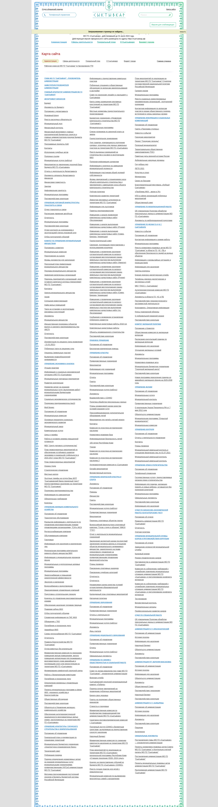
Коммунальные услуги (53, 431)
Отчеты (93, 377)
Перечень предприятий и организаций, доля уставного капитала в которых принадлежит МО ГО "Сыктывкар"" (63, 282)
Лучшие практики (51, 368)
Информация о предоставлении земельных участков (108, 79)
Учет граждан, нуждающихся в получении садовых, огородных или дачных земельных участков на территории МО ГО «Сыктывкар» (109, 145)
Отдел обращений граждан (52, 9)
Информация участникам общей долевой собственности (107, 174)
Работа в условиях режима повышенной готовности (61, 440)
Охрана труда (50, 466)
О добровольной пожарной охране (149, 316)
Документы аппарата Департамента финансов (59, 176)
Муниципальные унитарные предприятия (61, 379)
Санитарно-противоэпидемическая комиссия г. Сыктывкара (109, 721)
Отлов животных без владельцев (58, 649)
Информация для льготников (102, 207)
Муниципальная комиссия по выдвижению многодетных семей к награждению (108, 777)
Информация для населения (147, 267)
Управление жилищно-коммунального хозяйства (61, 508)
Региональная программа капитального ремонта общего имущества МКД (61, 552)
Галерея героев (141, 91)
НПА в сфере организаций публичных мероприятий (151, 197)
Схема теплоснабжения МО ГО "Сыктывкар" (63, 634)
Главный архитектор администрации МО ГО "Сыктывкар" (63, 93)
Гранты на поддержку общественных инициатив (105, 701)
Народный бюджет (97, 736)
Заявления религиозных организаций (60, 275)
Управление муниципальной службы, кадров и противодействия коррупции (152, 537)
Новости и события (143, 133)
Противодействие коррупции (56, 199)
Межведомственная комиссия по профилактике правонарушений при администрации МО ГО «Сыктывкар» (105, 713)
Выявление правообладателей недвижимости (57, 358)
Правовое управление (99, 340)
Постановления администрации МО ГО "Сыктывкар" (151, 757)
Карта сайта (171, 9)
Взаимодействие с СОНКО (101, 398)
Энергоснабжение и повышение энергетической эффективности (57, 576)
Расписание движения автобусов (58, 214)
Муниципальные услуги (145, 395)
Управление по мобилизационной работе (153, 207)
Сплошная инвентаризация (55, 301)
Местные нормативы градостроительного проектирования (107, 112)
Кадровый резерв (142, 554)
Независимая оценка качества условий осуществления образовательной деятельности (106, 587)
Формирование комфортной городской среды (63, 671)
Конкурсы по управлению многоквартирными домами (63, 599)
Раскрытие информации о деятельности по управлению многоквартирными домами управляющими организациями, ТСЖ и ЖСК (63, 525)
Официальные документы (101, 656)
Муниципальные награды (145, 607)
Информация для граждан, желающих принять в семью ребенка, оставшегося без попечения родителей (153, 487)
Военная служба (97, 678)
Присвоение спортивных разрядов (104, 568)
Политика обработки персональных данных (108, 402)
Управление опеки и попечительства (151, 465)
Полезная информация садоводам (104, 162)
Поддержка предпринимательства (58, 491)
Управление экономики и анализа (59, 364)
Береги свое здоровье (99, 695)
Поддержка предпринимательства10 (59, 403)
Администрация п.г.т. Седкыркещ (149, 703)
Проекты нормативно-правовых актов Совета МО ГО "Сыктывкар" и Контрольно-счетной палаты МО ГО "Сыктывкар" (154, 749)
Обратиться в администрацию (147, 414)
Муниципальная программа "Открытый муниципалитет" (151, 419)
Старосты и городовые (99, 706)
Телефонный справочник (59, 15)
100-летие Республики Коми (101, 443)
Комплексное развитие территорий (104, 196)
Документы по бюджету (54, 107)
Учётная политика (97, 192)
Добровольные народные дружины (149, 160)
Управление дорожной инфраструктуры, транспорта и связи (62, 204)
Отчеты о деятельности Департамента (60, 171)
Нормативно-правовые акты (147, 362)
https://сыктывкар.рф (136, 39)
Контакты (48, 148)
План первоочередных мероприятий (59, 462)
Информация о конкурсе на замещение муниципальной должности (106, 167)
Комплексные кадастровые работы (104, 328)
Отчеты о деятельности (99, 615)
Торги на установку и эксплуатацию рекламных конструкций (59, 310)
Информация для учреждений (102, 369)
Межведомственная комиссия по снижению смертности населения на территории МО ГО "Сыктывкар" (109, 743)
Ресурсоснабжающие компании (57, 531)
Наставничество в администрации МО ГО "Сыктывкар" (152, 563)
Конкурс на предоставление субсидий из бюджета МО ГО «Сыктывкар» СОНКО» (107, 763)
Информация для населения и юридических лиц (63, 545)
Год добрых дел (141, 164)
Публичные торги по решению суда (59, 349)
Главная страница (164, 61)
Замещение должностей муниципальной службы (152, 548)
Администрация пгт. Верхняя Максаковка (153, 662)
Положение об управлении (55, 411)
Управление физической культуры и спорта (105, 478)
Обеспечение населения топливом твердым (63, 605)
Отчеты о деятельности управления (150, 438)
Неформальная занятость (55, 190)
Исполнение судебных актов (56, 152)
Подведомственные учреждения (103, 361)
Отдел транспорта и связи (55, 209)
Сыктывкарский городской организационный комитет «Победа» (108, 683)
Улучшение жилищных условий (148, 350)
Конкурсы (48, 503)
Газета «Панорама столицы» (147, 129)
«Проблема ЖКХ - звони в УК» (148, 192)
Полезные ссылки (51, 156)
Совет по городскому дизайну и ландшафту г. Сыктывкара (109, 96)
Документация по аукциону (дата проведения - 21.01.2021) (63, 343)
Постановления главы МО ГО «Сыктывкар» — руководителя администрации (153, 741)
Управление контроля (144, 429)
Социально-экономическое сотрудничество (62, 399)
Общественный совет (144, 203)
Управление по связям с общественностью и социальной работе (108, 661)
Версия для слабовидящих (163, 25)
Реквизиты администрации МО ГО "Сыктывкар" (149, 522)
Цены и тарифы (51, 435)
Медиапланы (140, 177)
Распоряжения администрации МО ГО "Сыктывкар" (151, 771)
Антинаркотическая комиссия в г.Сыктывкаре (109, 465)
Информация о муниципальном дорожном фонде (62, 558)
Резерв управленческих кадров (148, 558)
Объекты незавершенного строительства (107, 332)
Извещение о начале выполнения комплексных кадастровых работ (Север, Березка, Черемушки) (107, 234)
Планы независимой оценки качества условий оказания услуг (105, 407)
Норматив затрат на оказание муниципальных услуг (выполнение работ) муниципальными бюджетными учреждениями (62, 391)
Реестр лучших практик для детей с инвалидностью (105, 770)
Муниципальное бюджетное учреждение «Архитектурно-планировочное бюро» (61, 745)
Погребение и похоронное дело (57, 626)
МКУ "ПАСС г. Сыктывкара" (146, 286)
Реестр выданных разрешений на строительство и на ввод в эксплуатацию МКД (107, 155)
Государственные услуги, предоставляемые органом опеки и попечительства (153, 478)
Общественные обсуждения (56, 699)
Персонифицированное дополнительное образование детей (107, 414)
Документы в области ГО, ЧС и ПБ (149, 297)
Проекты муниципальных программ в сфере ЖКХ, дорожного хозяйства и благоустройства (63, 692)
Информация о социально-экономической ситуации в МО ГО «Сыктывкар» (62, 373)
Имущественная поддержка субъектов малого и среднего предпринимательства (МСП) (61, 327)
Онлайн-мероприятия (99, 469)
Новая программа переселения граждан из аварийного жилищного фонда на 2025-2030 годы (153, 380)
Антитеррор (140, 732)
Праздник (139, 728)
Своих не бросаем (142, 181)
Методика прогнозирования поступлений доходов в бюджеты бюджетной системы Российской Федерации (61, 777)
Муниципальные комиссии (55, 252)
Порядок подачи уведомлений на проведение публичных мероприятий (105, 690)
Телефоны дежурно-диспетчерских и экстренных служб (150, 280)
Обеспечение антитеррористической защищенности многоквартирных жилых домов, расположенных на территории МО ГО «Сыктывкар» (62, 718)
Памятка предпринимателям (102, 211)
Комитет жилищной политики (148, 324)
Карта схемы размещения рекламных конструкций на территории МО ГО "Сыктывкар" (105, 104)
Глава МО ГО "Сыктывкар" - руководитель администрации (62, 80)
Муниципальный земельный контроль (151, 457)
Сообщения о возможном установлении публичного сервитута (106, 318)
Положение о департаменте (56, 111)
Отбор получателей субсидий (56, 237)
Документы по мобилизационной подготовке (153, 220)
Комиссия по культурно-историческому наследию (106, 429)
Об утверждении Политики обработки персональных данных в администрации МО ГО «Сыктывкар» (153, 213)
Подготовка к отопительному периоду (60, 594)
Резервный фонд (51, 115)
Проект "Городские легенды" (147, 141)
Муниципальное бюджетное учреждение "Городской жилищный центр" (152, 367)
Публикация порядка (53, 755)
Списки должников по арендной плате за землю (107, 133)
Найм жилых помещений (54, 305)
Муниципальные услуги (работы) (58, 160)
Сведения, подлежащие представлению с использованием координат (107, 246)
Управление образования (101, 602)
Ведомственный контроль (100, 473)
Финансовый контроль (53, 128)
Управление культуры (99, 353)
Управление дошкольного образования (107, 635)
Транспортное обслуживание (56, 518)
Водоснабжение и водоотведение (58, 586)
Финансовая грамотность (55, 182)
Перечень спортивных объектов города (106, 521)
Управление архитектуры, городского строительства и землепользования (61, 728)
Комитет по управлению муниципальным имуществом (62, 242)
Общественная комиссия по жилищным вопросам (151, 333)
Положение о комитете (54, 248)
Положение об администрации (148, 633)
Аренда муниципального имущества (59, 293)
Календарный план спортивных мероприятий (109, 594)
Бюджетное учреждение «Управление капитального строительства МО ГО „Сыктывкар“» (106, 121)
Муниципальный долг (53, 124)
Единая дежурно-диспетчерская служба (152, 275)
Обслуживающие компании (55, 536)
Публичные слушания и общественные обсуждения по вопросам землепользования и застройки (108, 88)
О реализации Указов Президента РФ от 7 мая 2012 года (152, 409)
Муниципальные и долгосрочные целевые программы (62, 565)
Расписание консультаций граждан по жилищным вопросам (151, 340)
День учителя (95, 631)
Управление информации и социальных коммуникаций (152, 119)
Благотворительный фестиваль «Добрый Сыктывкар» (152, 186)
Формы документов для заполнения (59, 260)
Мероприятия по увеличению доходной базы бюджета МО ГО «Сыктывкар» (63, 165)
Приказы (93, 492)
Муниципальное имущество (56, 320)
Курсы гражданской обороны (147, 312)
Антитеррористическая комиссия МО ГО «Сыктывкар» (152, 291)
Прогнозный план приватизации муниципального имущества (57, 265)
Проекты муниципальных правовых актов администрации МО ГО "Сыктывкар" (152, 764)
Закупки (47, 186)
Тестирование (141, 599)
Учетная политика (142, 532)
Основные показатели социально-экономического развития (58, 421)
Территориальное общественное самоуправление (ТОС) (149, 150)
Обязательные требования (55, 499)
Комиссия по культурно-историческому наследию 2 (106, 459)
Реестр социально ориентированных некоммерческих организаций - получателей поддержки (153, 101)
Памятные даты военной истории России (152, 156)
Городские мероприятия (145, 137)
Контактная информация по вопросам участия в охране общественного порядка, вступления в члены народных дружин (153, 111)
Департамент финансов (54, 99)
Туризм (93, 447)
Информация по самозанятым (57, 495)
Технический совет (52, 751)
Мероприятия (95, 365)
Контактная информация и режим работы (152, 239)
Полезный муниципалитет (146, 145)
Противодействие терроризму (147, 691)
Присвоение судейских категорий (104, 572)
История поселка (142, 637)
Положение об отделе (144, 517)
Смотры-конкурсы (142, 271)
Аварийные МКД (51, 630)
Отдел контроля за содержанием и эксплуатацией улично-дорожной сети (60, 231)
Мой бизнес (49, 407)
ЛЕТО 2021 (139, 168)
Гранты (93, 381)
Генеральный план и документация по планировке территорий (60, 738)
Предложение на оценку (54, 256)
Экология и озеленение (54, 582)
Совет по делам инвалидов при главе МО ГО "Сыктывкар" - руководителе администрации (108, 672)
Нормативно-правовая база (101, 435)
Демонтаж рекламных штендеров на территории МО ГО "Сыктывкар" (105, 201)
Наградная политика (98, 598)
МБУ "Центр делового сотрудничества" (60, 446)
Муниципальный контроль (146, 399)
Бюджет (47, 103)
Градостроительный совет (101, 241)
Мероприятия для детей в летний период (107, 420)
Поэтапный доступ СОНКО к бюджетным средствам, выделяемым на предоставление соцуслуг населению (108, 729)
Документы (49, 316)
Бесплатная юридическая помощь (104, 349)
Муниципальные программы (56, 194)
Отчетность (49, 218)
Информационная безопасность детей (106, 439)
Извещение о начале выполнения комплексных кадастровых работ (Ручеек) (107, 225)
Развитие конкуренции (53, 383)
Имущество (94, 496)
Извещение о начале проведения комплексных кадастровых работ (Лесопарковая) (104, 217)
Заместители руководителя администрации (56, 86)
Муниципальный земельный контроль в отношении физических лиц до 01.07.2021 (152, 451)
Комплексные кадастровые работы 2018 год (108, 324)
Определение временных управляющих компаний (61, 684)
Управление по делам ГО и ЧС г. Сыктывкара (148, 226)
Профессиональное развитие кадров (150, 611)
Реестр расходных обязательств (58, 119)
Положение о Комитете (144, 328)
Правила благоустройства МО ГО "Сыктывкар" (58, 643)
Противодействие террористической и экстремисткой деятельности (151, 302)
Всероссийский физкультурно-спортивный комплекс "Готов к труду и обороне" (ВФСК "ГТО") (108, 527)
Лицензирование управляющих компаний (61, 590)
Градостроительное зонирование (103, 138)
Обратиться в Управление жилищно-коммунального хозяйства (59, 708)
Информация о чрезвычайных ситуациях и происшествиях (153, 261)
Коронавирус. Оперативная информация (152, 308)
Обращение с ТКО (52, 621)
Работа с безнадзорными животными (60, 675)
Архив (47, 297)
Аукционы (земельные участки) (57, 353)
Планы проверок (97, 564)
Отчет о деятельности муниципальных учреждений (106, 535)
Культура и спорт (142, 173)
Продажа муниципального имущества (60, 271)
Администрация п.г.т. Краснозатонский (152, 629)
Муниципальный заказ (53, 426)
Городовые (49, 540)
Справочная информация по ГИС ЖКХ (60, 617)
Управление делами (143, 387)
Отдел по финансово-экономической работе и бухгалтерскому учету (151, 511)
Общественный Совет (144, 686)
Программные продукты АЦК (56, 144)
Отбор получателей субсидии (56, 613)
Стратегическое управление (56, 470)
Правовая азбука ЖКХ (53, 609)
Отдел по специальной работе (148, 615)
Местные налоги (51, 474)
